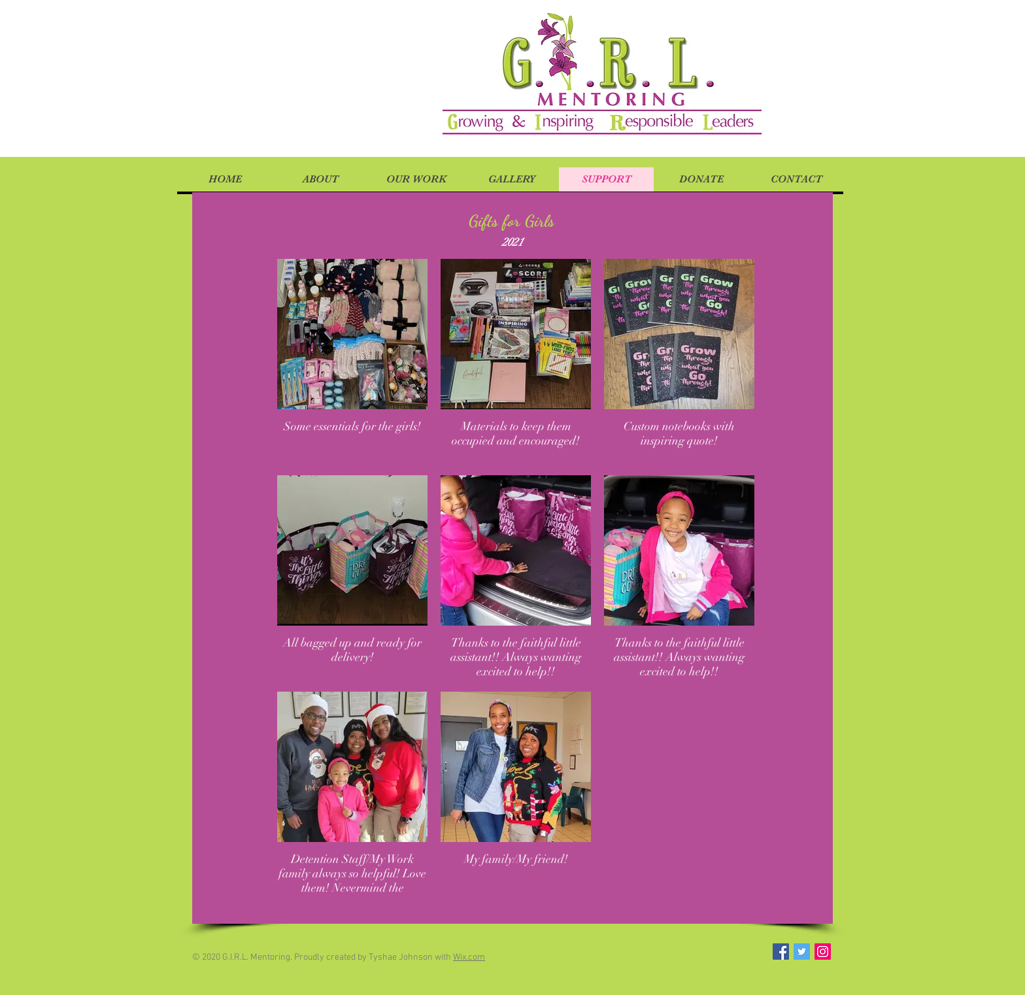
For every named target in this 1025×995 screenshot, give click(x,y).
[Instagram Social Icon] (823, 951)
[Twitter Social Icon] (802, 951)
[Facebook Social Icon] (781, 951)
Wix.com (469, 957)
